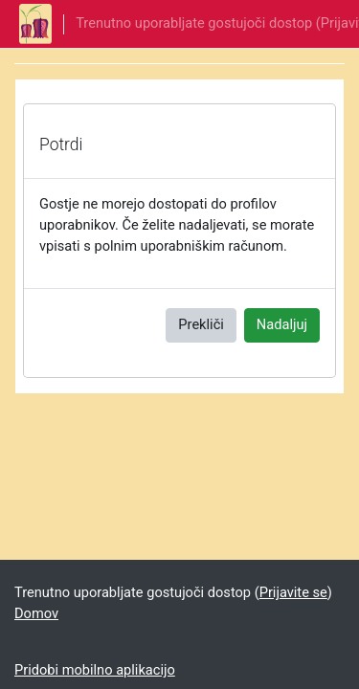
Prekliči (201, 324)
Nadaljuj (282, 324)
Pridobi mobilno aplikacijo (94, 669)
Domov (36, 613)
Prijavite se (293, 592)
